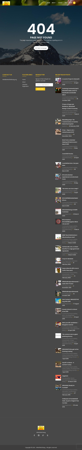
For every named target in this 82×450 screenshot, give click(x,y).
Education (65, 391)
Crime (64, 355)
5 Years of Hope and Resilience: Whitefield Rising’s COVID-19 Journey (70, 106)
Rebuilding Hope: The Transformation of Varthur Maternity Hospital (70, 122)
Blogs (70, 3)
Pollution (64, 342)
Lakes (64, 255)
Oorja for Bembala (67, 259)
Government (66, 241)
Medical (64, 112)
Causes (60, 3)
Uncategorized (71, 112)
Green (64, 99)
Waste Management (68, 379)
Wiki (66, 3)
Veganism (65, 376)
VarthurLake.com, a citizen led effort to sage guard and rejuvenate (70, 249)
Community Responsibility (69, 81)
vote (71, 328)
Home (48, 3)
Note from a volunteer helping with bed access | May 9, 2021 (69, 142)
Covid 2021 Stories (67, 154)
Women (68, 262)
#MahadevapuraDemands (70, 291)
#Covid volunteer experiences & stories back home (70, 177)
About (54, 3)
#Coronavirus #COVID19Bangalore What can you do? (70, 222)
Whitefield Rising (67, 83)
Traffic (72, 274)
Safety (76, 355)
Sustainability (70, 99)
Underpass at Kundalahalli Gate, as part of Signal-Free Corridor (70, 401)
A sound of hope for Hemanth (70, 79)
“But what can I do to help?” (70, 188)
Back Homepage (41, 48)
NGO (63, 315)
